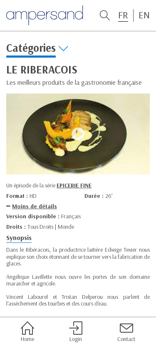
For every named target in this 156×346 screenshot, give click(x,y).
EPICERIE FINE (74, 185)
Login (75, 332)
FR (123, 15)
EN (144, 15)
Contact (126, 332)
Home (27, 332)
